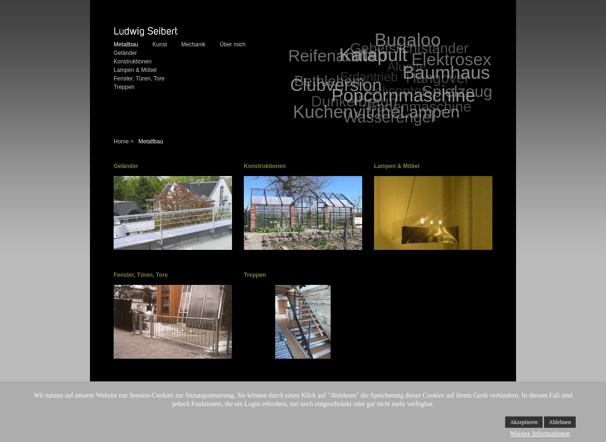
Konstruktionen (133, 61)
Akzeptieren (524, 422)
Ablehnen (560, 422)
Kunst (159, 44)
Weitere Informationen (540, 433)
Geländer (125, 53)
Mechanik (193, 44)
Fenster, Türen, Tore (139, 78)
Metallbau (126, 44)
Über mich (233, 44)
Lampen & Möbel (135, 70)
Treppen (124, 87)
